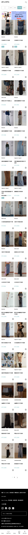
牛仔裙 (19, 7)
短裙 (11, 7)
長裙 (15, 7)
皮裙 (24, 7)
